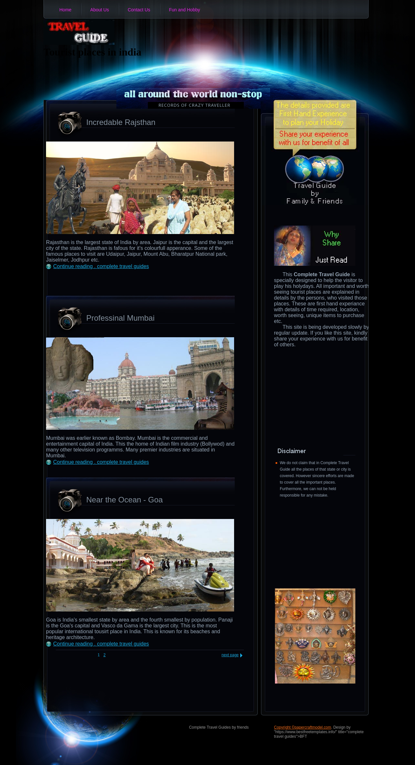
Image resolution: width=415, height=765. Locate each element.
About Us (99, 9)
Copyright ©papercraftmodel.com (302, 727)
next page (230, 655)
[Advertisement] (122, 282)
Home (65, 9)
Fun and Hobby (184, 9)
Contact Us (139, 9)
